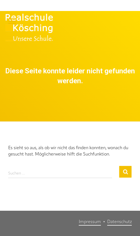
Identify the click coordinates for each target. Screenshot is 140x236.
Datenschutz (119, 222)
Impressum (90, 222)
